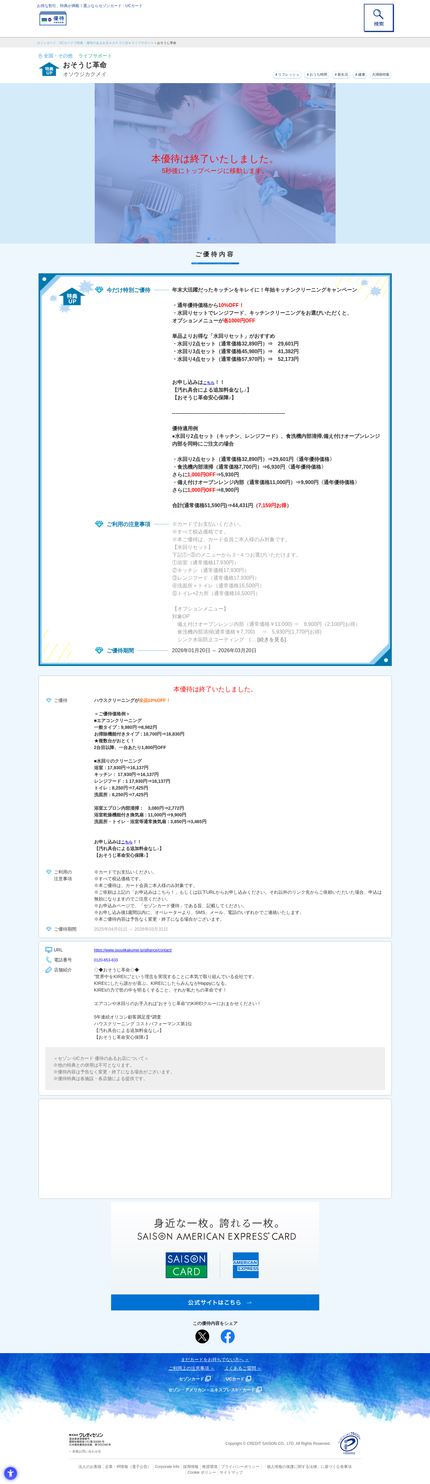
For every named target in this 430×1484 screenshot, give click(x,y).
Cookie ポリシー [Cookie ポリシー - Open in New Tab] (343, 1466)
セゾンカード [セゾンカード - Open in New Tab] (189, 1378)
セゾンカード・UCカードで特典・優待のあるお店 (73, 43)
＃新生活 (327, 73)
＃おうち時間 (296, 73)
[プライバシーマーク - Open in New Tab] (349, 1443)
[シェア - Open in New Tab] (228, 1336)
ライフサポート (142, 43)
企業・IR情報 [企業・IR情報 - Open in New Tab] (109, 1466)
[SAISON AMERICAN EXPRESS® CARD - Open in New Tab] (215, 1306)
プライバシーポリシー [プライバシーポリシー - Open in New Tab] (223, 1466)
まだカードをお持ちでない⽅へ (212, 1359)
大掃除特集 (377, 73)
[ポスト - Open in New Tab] (202, 1336)
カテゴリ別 (120, 43)
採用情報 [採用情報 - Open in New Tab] (178, 1466)
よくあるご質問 (240, 1368)
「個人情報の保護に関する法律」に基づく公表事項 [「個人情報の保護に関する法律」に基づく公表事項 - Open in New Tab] (285, 1466)
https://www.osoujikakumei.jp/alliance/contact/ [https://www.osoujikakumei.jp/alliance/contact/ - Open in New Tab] (139, 949)
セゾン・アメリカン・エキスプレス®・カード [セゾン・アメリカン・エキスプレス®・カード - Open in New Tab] (211, 1389)
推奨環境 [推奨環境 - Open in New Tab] (196, 1466)
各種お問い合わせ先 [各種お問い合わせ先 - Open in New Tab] (86, 1451)
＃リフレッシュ (259, 73)
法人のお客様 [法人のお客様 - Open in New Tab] (84, 1466)
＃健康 (351, 73)
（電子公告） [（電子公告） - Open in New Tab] (130, 1466)
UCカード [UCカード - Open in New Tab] (238, 1378)
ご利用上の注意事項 (189, 1368)
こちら (210, 382)
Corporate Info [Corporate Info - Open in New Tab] (156, 1466)
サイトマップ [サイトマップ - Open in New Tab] (215, 1472)
